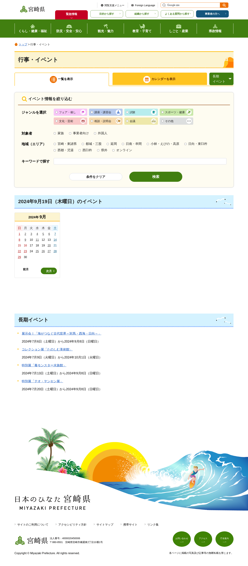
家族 (61, 134)
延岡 (114, 145)
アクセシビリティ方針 (72, 525)
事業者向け (81, 134)
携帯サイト (130, 525)
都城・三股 (94, 145)
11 (37, 240)
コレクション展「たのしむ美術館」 (47, 350)
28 (55, 252)
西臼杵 (87, 151)
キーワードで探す (36, 162)
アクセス (203, 540)
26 (43, 252)
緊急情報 (71, 14)
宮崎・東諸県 (67, 145)
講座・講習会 (102, 113)
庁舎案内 (224, 540)
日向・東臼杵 (197, 145)
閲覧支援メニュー (114, 5)
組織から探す (141, 13)
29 (19, 258)
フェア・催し (67, 113)
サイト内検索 (163, 5)
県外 (104, 151)
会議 (132, 122)
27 (49, 252)
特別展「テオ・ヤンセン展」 (42, 382)
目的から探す (106, 13)
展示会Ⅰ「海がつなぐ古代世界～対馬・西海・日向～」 (61, 334)
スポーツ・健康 (175, 113)
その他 (169, 122)
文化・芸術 (66, 122)
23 (25, 252)
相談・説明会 (102, 122)
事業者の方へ (212, 13)
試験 (132, 113)
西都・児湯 (65, 151)
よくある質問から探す (177, 13)
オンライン (124, 151)
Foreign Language (145, 5)
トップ (23, 44)
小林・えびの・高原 (165, 145)
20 (49, 246)
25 (37, 252)
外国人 (102, 134)
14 (55, 240)
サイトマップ (104, 525)
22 (19, 252)
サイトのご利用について (32, 525)
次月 (49, 271)
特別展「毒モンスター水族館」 (44, 366)
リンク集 (153, 525)
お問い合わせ (181, 540)
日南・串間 (134, 145)
